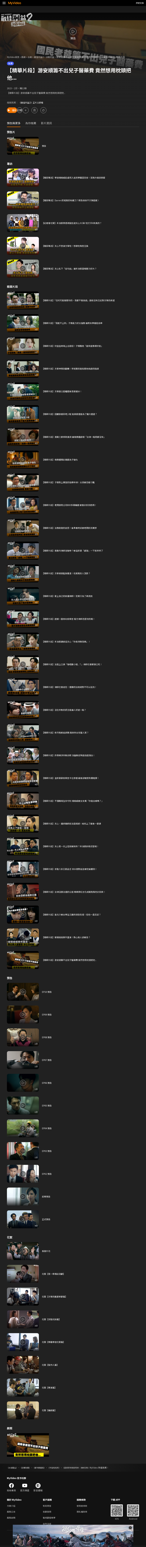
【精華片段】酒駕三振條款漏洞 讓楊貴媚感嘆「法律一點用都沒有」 (76, 436)
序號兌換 (140, 3)
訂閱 (32, 110)
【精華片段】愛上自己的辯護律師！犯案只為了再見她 (69, 596)
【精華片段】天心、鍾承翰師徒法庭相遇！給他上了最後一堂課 (73, 823)
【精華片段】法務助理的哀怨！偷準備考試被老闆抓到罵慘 (71, 527)
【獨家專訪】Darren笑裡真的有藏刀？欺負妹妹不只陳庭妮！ (73, 200)
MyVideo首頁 (14, 57)
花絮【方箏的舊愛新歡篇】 (55, 1296)
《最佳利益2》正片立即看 (32, 102)
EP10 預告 (47, 991)
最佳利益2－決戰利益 (47, 57)
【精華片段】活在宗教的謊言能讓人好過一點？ (65, 709)
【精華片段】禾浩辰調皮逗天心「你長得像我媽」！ (68, 641)
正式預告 (46, 1219)
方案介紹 (11, 1506)
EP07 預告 (47, 1060)
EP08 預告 (47, 1037)
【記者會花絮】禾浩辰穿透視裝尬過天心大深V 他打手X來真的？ (74, 223)
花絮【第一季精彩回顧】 (54, 1273)
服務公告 (11, 1512)
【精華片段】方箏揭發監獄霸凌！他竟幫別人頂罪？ (68, 573)
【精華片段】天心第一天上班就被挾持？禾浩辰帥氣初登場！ (72, 846)
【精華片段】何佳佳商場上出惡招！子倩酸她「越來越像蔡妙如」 (74, 345)
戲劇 (25, 57)
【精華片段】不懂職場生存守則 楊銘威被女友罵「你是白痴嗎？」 (75, 800)
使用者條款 (83, 1506)
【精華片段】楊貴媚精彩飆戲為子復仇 (61, 459)
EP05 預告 (47, 1105)
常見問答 (47, 1506)
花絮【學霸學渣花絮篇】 (54, 1342)
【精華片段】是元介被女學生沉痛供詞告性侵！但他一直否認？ (73, 914)
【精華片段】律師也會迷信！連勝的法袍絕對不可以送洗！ (71, 687)
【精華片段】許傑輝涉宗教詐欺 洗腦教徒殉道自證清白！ (70, 755)
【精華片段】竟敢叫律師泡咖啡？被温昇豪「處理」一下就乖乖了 (74, 550)
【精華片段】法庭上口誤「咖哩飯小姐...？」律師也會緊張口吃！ (74, 664)
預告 (44, 145)
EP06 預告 (47, 1082)
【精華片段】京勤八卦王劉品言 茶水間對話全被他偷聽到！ (71, 869)
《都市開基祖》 (43, 1467)
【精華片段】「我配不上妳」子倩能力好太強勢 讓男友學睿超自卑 (74, 323)
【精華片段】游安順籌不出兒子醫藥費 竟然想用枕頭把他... (71, 959)
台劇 (31, 57)
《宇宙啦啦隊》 (60, 1467)
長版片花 (46, 1251)
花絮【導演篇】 (50, 1387)
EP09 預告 (47, 1014)
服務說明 (11, 1518)
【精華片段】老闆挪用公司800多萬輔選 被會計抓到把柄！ (71, 505)
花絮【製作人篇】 (51, 1364)
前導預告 (46, 1196)
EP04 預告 (47, 1128)
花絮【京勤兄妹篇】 (52, 1319)
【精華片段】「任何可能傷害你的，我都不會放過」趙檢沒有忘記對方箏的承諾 (81, 300)
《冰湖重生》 (13, 1467)
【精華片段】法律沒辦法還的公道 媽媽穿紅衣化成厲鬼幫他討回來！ (76, 891)
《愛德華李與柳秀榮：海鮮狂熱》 (86, 1467)
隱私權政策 (83, 1512)
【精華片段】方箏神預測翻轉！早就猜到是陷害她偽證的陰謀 (72, 368)
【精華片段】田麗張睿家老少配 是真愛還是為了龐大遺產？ (71, 414)
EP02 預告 (47, 1173)
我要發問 (47, 1512)
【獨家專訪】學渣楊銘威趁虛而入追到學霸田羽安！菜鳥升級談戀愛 (76, 177)
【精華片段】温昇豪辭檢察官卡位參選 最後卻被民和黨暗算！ (72, 778)
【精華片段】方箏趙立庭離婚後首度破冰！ (63, 391)
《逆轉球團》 (28, 1467)
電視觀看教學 (49, 1518)
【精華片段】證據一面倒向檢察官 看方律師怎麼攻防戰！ (70, 618)
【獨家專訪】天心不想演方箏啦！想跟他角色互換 (67, 245)
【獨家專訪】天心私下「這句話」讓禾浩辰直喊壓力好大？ (71, 268)
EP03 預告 (47, 1151)
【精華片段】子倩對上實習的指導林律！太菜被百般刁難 (70, 482)
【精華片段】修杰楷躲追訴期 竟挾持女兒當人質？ (67, 732)
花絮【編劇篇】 (50, 1410)
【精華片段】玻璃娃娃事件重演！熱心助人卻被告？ (68, 937)
